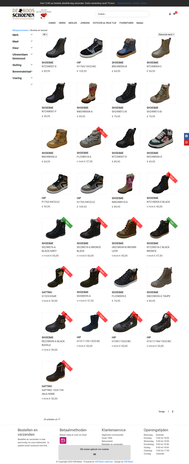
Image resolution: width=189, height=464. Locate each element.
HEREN (62, 23)
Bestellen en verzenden (112, 444)
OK (94, 454)
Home (143, 3)
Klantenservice (124, 3)
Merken (139, 23)
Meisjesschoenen (20, 30)
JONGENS (85, 23)
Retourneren (107, 441)
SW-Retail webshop (104, 461)
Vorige (162, 411)
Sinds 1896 (107, 438)
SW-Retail (128, 461)
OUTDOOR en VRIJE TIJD (104, 23)
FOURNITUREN (126, 23)
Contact (136, 3)
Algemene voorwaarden (113, 435)
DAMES (52, 23)
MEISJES (73, 23)
